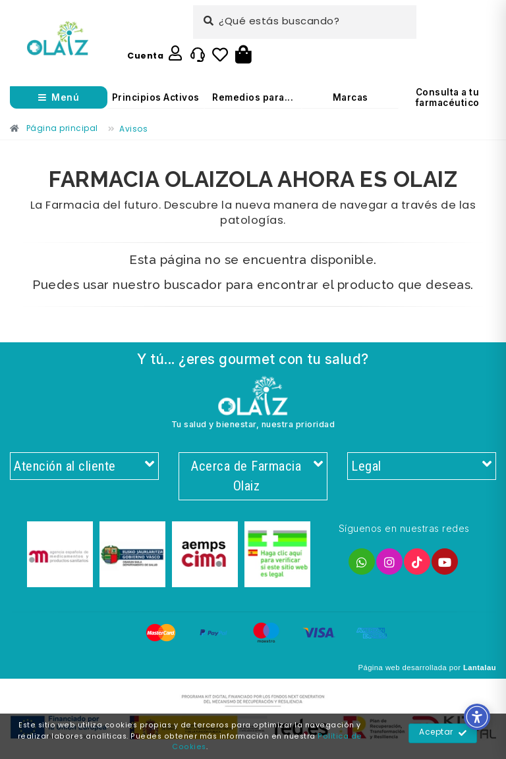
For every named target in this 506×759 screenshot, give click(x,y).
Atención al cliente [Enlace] (84, 466)
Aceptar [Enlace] (443, 733)
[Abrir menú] (58, 97)
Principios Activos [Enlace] (156, 97)
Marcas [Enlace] (350, 97)
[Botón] (243, 55)
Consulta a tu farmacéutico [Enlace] (448, 97)
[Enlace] (58, 38)
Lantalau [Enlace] (479, 669)
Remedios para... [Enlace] (252, 97)
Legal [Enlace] (421, 466)
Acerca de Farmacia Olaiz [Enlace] (256, 477)
